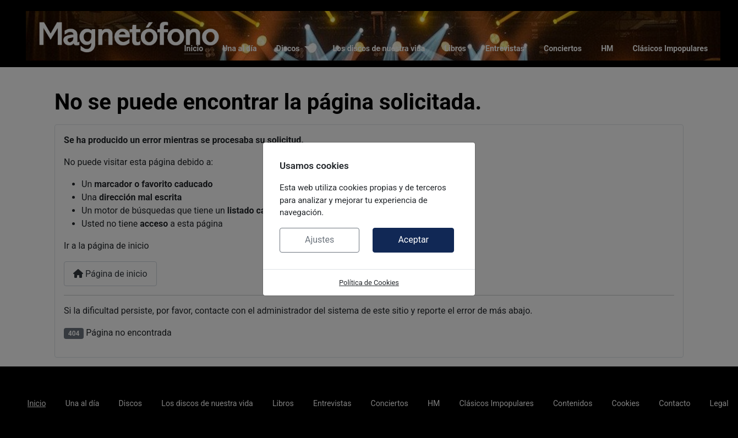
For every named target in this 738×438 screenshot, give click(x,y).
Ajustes (319, 239)
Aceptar (413, 239)
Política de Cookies (369, 282)
